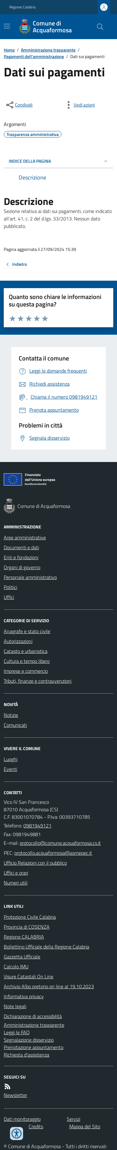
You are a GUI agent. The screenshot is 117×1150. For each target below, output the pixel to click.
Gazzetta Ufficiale (22, 956)
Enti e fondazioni (21, 557)
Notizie (11, 715)
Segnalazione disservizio (29, 1040)
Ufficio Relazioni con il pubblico (35, 863)
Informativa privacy (24, 996)
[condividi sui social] (19, 105)
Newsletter (15, 1095)
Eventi (10, 769)
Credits (36, 1126)
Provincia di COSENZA (27, 926)
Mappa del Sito (84, 1126)
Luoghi (10, 759)
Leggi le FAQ (17, 1032)
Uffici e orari (16, 872)
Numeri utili (15, 882)
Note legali (15, 1006)
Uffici (9, 597)
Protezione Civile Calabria (30, 917)
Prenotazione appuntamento (33, 1047)
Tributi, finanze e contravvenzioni (37, 681)
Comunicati (15, 725)
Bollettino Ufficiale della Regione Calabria (46, 946)
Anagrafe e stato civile (27, 631)
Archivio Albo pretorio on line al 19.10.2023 (49, 986)
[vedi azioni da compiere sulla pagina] (79, 105)
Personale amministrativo (30, 577)
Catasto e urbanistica (25, 651)
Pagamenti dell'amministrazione (34, 56)
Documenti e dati (21, 547)
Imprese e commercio (26, 671)
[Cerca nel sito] (98, 26)
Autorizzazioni (18, 641)
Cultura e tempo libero (27, 661)
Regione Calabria (22, 7)
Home (9, 50)
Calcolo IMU (16, 966)
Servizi (73, 1119)
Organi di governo (22, 567)
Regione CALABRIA (24, 936)
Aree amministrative (25, 537)
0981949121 (37, 825)
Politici (10, 587)
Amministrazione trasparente (48, 50)
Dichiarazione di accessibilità (33, 1016)
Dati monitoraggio (22, 1119)
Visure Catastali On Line (28, 976)
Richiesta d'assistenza (26, 1054)
